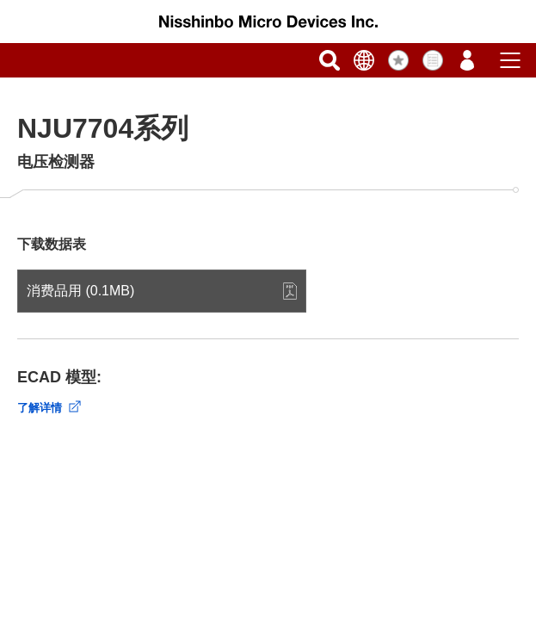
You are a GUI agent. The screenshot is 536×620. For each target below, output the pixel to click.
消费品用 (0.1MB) (80, 290)
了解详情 (39, 407)
